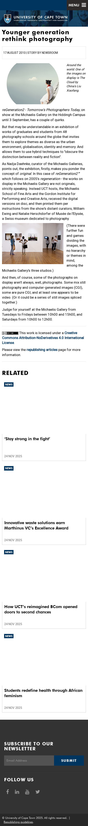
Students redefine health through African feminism (43, 693)
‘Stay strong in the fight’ (27, 438)
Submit (69, 760)
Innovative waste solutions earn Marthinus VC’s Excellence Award (36, 525)
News (8, 384)
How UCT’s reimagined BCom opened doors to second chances (40, 609)
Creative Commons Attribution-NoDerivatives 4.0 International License (43, 338)
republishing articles (42, 350)
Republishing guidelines (18, 822)
